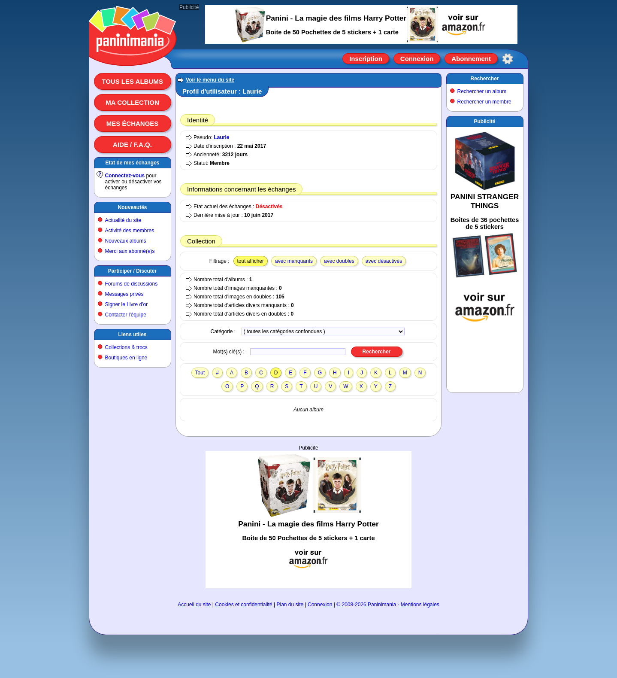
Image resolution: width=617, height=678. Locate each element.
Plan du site (290, 605)
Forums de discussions (131, 284)
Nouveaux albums (125, 241)
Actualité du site (123, 220)
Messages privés (124, 294)
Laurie (221, 137)
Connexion (417, 58)
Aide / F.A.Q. (132, 144)
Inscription (365, 58)
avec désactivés (384, 261)
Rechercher (484, 79)
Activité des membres (129, 231)
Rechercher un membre (484, 102)
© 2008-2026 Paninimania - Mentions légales (387, 605)
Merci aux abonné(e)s (130, 251)
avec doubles (339, 261)
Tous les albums (132, 81)
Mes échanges (132, 123)
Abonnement (471, 58)
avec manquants (294, 261)
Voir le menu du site (210, 80)
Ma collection (132, 102)
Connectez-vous (125, 176)
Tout (200, 373)
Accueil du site (194, 605)
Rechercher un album (482, 91)
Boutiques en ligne (126, 358)
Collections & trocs (126, 347)
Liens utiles (132, 334)
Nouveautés (132, 207)
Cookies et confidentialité (243, 605)
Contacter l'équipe (125, 315)
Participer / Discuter (132, 271)
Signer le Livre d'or (126, 304)
